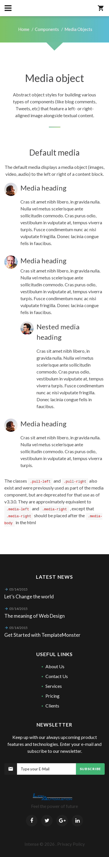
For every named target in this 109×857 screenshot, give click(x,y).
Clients (52, 705)
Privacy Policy (71, 844)
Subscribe (90, 769)
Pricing (52, 696)
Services (53, 686)
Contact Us (56, 676)
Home (23, 29)
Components (47, 29)
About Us (54, 666)
